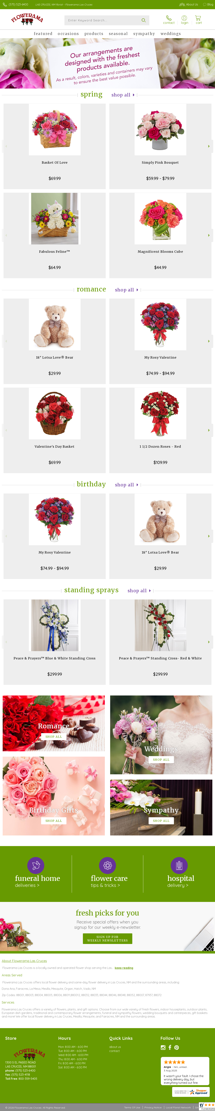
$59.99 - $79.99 (160, 178)
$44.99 (160, 267)
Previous (5, 146)
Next (209, 146)
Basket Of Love (55, 162)
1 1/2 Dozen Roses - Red (160, 447)
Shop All (121, 95)
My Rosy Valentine (160, 357)
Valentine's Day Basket (55, 447)
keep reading (124, 968)
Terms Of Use (132, 1107)
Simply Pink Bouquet (160, 162)
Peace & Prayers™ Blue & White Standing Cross (55, 658)
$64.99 (55, 267)
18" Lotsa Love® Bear (54, 357)
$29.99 (55, 373)
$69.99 (55, 178)
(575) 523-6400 (18, 4)
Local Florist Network (178, 1107)
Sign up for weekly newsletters (107, 938)
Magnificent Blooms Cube (160, 252)
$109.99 (160, 462)
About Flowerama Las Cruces (24, 961)
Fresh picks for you (107, 919)
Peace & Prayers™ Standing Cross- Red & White (160, 658)
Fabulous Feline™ (54, 252)
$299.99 (54, 674)
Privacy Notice (153, 1107)
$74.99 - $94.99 (160, 373)
